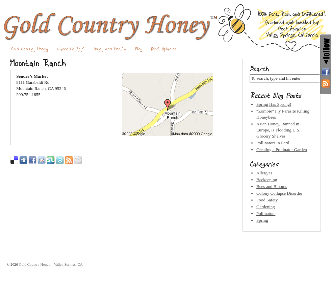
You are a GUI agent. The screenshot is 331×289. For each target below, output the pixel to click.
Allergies (264, 172)
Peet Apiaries (164, 49)
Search (259, 69)
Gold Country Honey (29, 49)
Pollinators (265, 213)
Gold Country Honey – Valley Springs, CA (165, 27)
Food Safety (267, 199)
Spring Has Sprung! (273, 104)
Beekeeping (266, 179)
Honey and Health (109, 49)
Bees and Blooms (271, 186)
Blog (139, 49)
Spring (262, 220)
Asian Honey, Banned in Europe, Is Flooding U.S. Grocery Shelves (278, 130)
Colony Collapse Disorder (279, 193)
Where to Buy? (70, 49)
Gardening (265, 206)
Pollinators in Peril (272, 142)
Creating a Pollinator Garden (281, 149)
